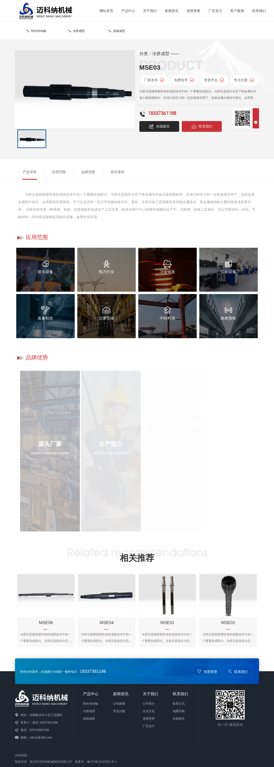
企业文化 (149, 711)
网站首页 (106, 11)
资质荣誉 (193, 11)
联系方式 (179, 703)
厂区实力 (215, 11)
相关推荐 (117, 172)
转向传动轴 (36, 30)
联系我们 (259, 11)
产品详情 (29, 172)
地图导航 (179, 711)
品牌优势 (88, 172)
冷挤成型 (76, 30)
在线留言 (159, 126)
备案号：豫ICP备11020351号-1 (96, 761)
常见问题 (119, 711)
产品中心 (128, 11)
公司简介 (149, 703)
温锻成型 (117, 30)
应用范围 (59, 172)
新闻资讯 (172, 11)
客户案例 (237, 11)
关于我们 (150, 11)
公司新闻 (119, 703)
